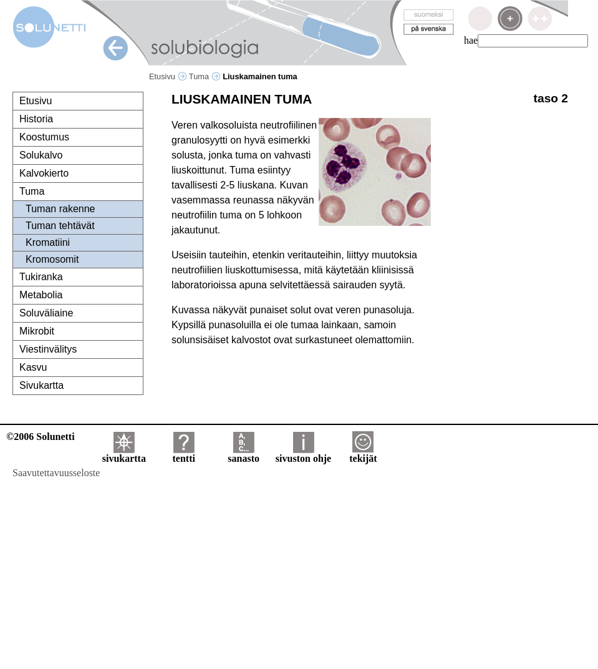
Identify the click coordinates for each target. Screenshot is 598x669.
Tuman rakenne (60, 208)
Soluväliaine (46, 313)
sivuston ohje (303, 454)
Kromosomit (52, 259)
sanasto (243, 454)
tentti (184, 454)
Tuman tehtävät (60, 225)
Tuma (205, 76)
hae (471, 40)
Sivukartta (41, 385)
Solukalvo (40, 155)
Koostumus (44, 137)
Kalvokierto (44, 173)
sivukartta (124, 454)
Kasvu (33, 367)
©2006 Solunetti (40, 436)
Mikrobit (36, 331)
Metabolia (40, 295)
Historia (36, 119)
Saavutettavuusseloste (56, 472)
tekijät (363, 454)
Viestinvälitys (48, 349)
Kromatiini (48, 242)
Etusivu (168, 76)
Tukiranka (41, 276)
